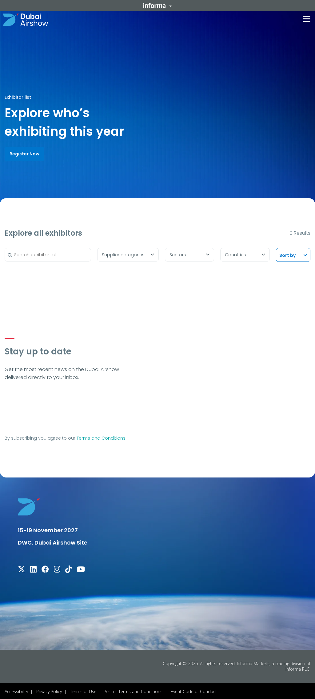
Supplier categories (123, 254)
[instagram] (57, 569)
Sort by (287, 254)
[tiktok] (68, 569)
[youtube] (81, 569)
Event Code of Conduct (194, 690)
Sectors (177, 254)
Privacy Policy (49, 690)
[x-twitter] (21, 569)
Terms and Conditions (101, 437)
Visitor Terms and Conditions (133, 690)
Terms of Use (83, 690)
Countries (235, 254)
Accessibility (16, 690)
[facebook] (45, 569)
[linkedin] (33, 569)
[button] (157, 5)
